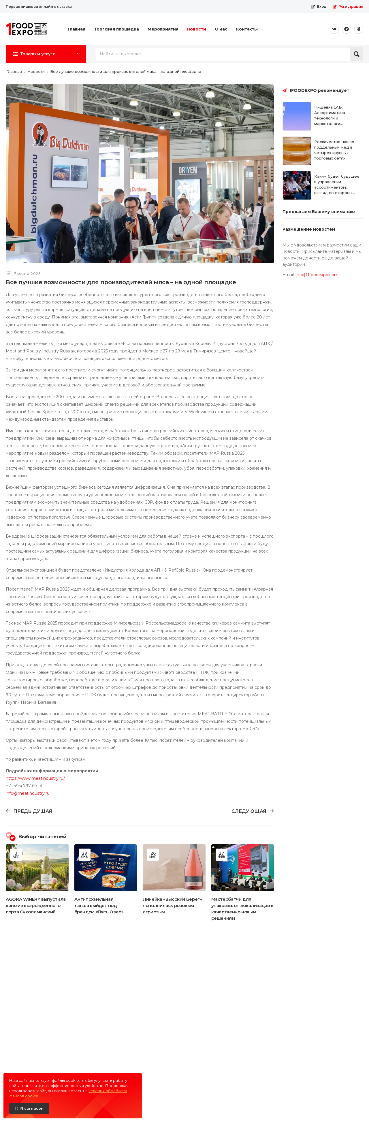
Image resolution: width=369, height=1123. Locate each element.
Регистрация (347, 6)
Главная (76, 29)
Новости (196, 29)
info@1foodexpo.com (317, 274)
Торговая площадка (116, 29)
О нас (221, 29)
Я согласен (32, 1108)
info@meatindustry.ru (28, 793)
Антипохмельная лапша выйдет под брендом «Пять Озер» (99, 905)
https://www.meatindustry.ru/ (35, 778)
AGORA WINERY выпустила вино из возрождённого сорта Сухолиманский (36, 905)
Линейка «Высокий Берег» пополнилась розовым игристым (172, 905)
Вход (319, 6)
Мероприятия (163, 29)
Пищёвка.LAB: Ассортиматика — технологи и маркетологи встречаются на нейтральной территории (332, 123)
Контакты (247, 29)
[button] (46, 54)
